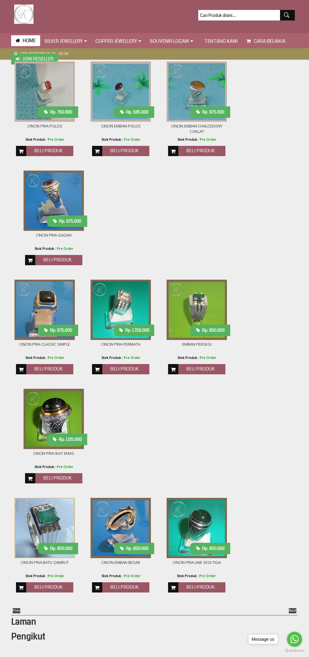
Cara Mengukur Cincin (110, 502)
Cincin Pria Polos (43, 126)
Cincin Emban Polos (117, 126)
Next (292, 394)
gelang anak (226, 569)
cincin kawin (226, 528)
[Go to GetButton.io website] (294, 651)
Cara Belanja (265, 41)
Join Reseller (34, 58)
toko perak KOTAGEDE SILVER (155, 651)
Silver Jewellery (65, 41)
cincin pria (224, 542)
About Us (97, 494)
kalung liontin (227, 597)
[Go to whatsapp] (294, 639)
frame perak (226, 555)
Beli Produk (47, 151)
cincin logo (224, 535)
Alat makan (225, 493)
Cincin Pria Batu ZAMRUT (44, 345)
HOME (26, 40)
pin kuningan (227, 618)
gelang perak (227, 576)
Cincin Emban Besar (117, 345)
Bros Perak (225, 500)
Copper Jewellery (118, 41)
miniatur (222, 611)
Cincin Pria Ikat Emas (264, 236)
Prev (16, 394)
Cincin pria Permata (117, 236)
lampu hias (225, 604)
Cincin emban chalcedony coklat (190, 129)
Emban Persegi (190, 236)
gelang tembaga (229, 562)
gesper (221, 583)
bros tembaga (228, 521)
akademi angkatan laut (236, 507)
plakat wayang (228, 632)
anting (220, 514)
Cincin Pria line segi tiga (191, 345)
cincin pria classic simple (43, 236)
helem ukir (224, 590)
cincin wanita (226, 549)
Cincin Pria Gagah (264, 126)
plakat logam (226, 625)
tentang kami (220, 41)
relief (220, 639)
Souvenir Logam (171, 41)
